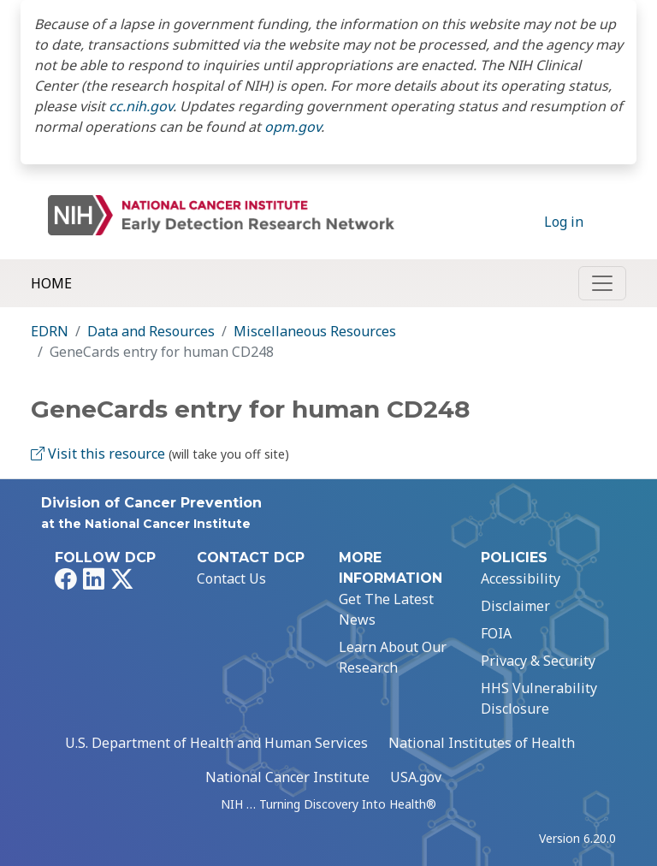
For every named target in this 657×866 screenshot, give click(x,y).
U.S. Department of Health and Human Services (216, 742)
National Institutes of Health (481, 742)
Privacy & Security (538, 660)
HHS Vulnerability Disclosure (539, 698)
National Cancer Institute (287, 777)
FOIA (496, 633)
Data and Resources (151, 331)
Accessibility (520, 578)
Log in (563, 221)
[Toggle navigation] (602, 283)
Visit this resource (98, 453)
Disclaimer (515, 605)
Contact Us (231, 578)
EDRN (49, 331)
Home (51, 283)
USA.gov (415, 777)
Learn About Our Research (393, 657)
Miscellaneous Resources (315, 331)
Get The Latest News (386, 609)
